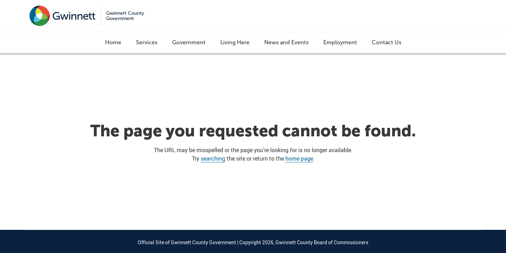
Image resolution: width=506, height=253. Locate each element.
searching (213, 158)
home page (299, 158)
